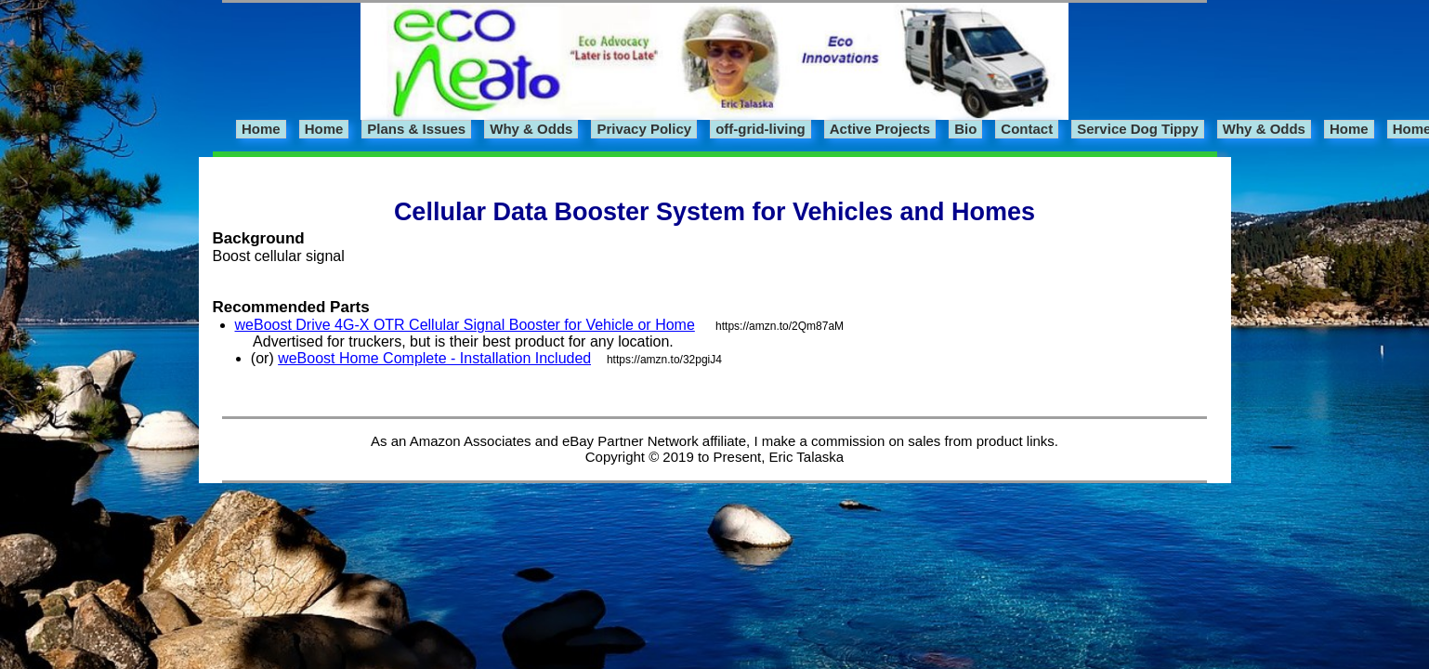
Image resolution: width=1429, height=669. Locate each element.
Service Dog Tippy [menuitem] (1138, 129)
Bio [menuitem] (965, 129)
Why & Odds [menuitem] (531, 129)
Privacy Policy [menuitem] (644, 129)
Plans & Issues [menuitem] (416, 129)
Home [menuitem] (261, 129)
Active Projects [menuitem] (880, 129)
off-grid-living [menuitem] (760, 129)
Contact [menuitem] (1027, 129)
